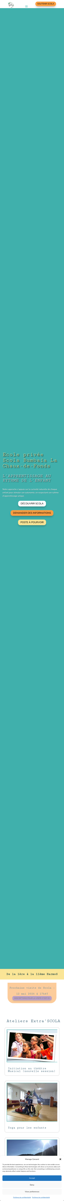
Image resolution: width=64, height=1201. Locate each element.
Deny (32, 1185)
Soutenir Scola (45, 3)
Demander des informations (32, 513)
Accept (32, 1178)
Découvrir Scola (32, 503)
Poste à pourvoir (32, 522)
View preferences (32, 1191)
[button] (60, 1159)
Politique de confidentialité (22, 1197)
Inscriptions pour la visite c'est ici (32, 997)
